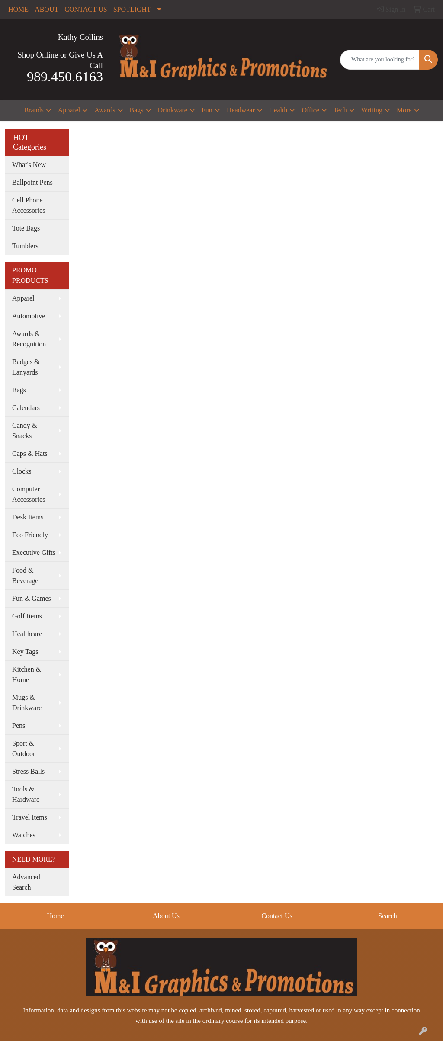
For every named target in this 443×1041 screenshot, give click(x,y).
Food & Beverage (25, 575)
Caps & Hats (30, 453)
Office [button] (310, 110)
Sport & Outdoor (23, 748)
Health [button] (278, 110)
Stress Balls (28, 771)
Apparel (23, 298)
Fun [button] (207, 110)
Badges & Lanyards (26, 367)
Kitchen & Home (26, 674)
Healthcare (27, 633)
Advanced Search (26, 882)
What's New (29, 164)
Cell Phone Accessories (28, 205)
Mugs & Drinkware (27, 702)
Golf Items (27, 616)
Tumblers (25, 246)
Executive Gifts (33, 552)
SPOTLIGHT (132, 9)
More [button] (404, 110)
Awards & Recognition (29, 339)
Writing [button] (371, 110)
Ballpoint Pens (32, 182)
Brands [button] (33, 110)
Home (55, 915)
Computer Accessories (28, 494)
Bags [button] (137, 110)
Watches (23, 835)
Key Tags (25, 651)
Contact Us (276, 915)
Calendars (26, 407)
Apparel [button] (69, 110)
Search (387, 915)
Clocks (21, 471)
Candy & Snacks (24, 430)
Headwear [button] (241, 110)
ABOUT (46, 9)
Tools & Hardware (25, 794)
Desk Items (27, 517)
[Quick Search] (380, 60)
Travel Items (29, 817)
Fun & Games (31, 598)
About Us (166, 915)
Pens (18, 725)
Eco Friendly (30, 534)
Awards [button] (104, 110)
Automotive (28, 316)
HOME (18, 9)
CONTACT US (85, 9)
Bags (19, 390)
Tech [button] (340, 110)
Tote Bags (26, 228)
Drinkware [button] (172, 110)
